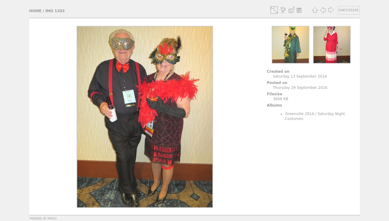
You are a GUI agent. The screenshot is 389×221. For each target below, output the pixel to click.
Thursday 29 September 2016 (300, 88)
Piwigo (52, 218)
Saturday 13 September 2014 (300, 76)
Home (35, 11)
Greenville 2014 (299, 114)
